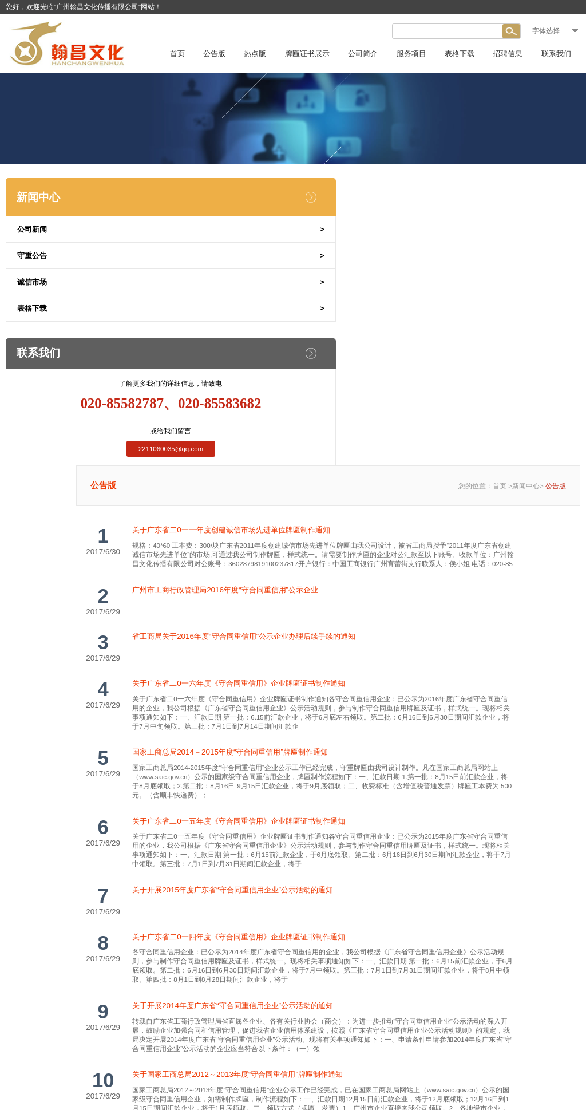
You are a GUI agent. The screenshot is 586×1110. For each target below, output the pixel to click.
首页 (499, 249)
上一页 (319, 917)
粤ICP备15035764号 (335, 1087)
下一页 (399, 917)
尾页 (429, 917)
